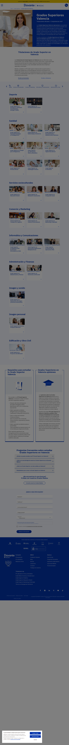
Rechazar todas (35, 736)
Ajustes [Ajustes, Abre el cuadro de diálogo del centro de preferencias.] (35, 739)
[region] (22, 736)
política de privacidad (15, 739)
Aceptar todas (35, 733)
